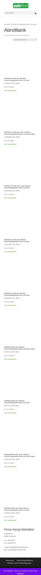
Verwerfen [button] (20, 573)
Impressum (10, 560)
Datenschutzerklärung (25, 560)
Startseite (7, 24)
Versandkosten (11, 90)
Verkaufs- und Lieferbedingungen (19, 563)
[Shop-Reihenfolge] (25, 39)
